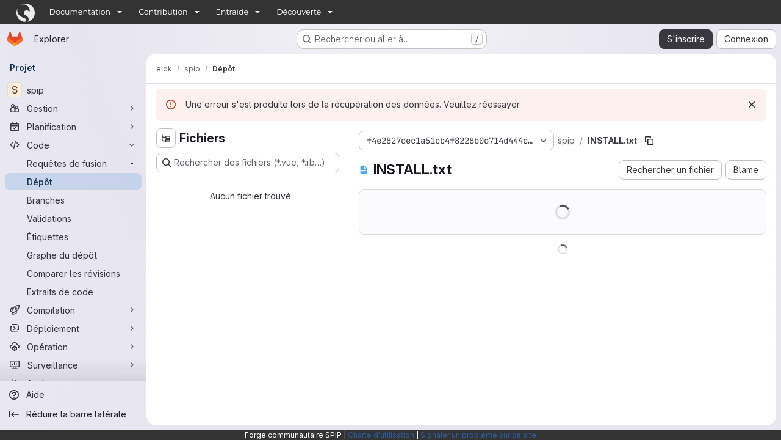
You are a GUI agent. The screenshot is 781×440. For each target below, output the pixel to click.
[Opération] (73, 346)
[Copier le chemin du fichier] (649, 140)
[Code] (73, 144)
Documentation (80, 11)
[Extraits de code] (73, 291)
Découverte (298, 11)
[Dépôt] (73, 181)
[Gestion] (73, 108)
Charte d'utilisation (381, 434)
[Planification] (73, 126)
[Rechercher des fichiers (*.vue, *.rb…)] (247, 162)
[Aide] (73, 394)
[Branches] (73, 199)
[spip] (73, 89)
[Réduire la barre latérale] (73, 414)
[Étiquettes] (73, 236)
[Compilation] (73, 309)
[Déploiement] (73, 328)
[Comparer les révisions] (73, 273)
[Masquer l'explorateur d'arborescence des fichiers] (166, 138)
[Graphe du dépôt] (73, 254)
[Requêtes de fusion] (73, 163)
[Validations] (73, 218)
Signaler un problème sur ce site (478, 434)
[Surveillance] (73, 364)
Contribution (163, 11)
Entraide (232, 11)
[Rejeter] (751, 104)
